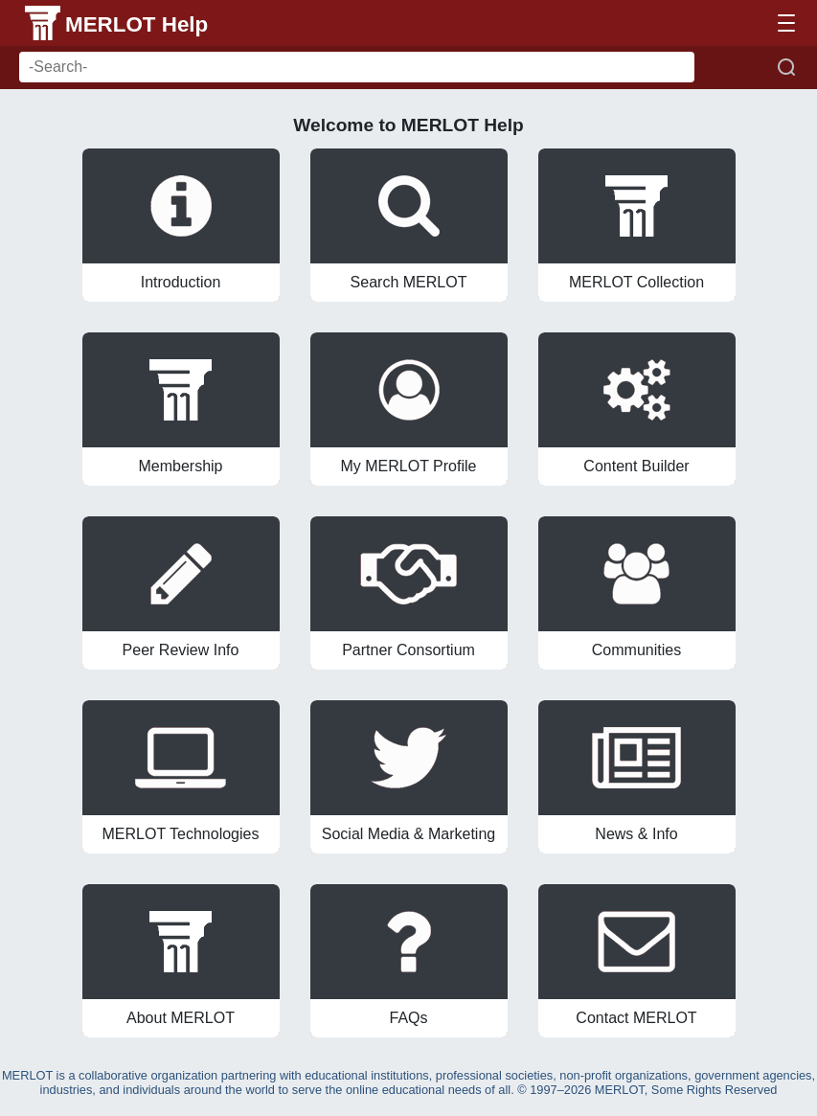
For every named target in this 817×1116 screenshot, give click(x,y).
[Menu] (786, 23)
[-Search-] (356, 67)
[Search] (786, 67)
